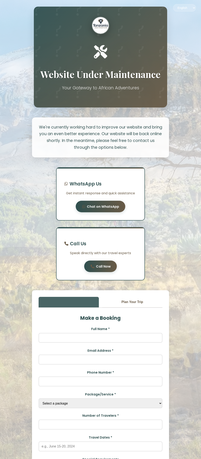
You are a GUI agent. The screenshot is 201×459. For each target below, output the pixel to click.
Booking (68, 249)
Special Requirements (100, 408)
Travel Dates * (100, 386)
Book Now (100, 447)
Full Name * (100, 277)
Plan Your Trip (132, 249)
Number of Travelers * (100, 364)
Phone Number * (100, 321)
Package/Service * (100, 343)
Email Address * (100, 299)
